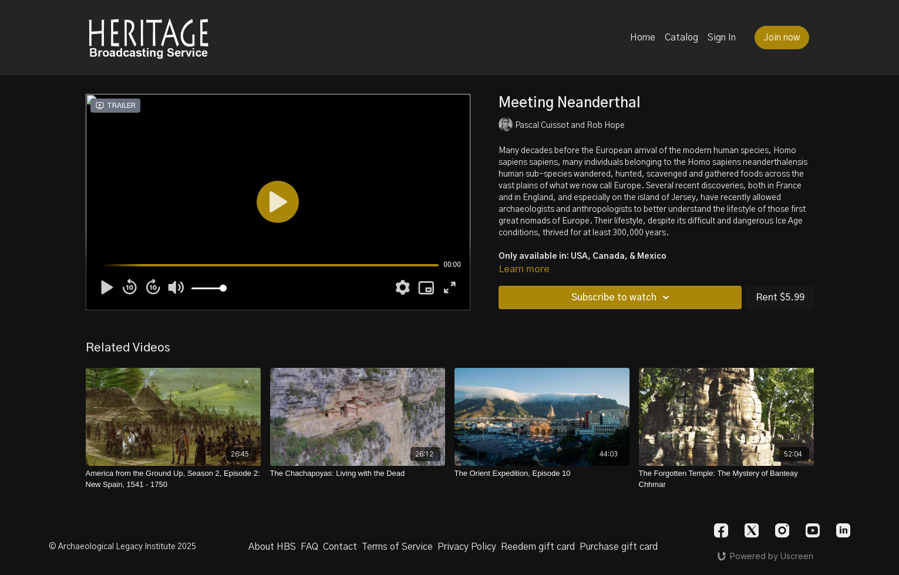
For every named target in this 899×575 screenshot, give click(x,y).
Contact (340, 547)
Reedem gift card (538, 547)
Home (642, 37)
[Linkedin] (843, 530)
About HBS (272, 547)
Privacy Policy (466, 547)
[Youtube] (813, 530)
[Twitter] (752, 530)
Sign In (722, 37)
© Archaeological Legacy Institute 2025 (122, 547)
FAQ (309, 547)
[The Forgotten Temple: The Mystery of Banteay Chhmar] (726, 479)
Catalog (681, 37)
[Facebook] (721, 530)
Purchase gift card (619, 547)
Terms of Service (397, 547)
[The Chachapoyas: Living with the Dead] (357, 473)
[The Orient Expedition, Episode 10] (541, 473)
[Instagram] (782, 530)
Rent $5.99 (780, 297)
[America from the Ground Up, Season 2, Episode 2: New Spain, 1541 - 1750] (173, 479)
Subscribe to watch (622, 297)
